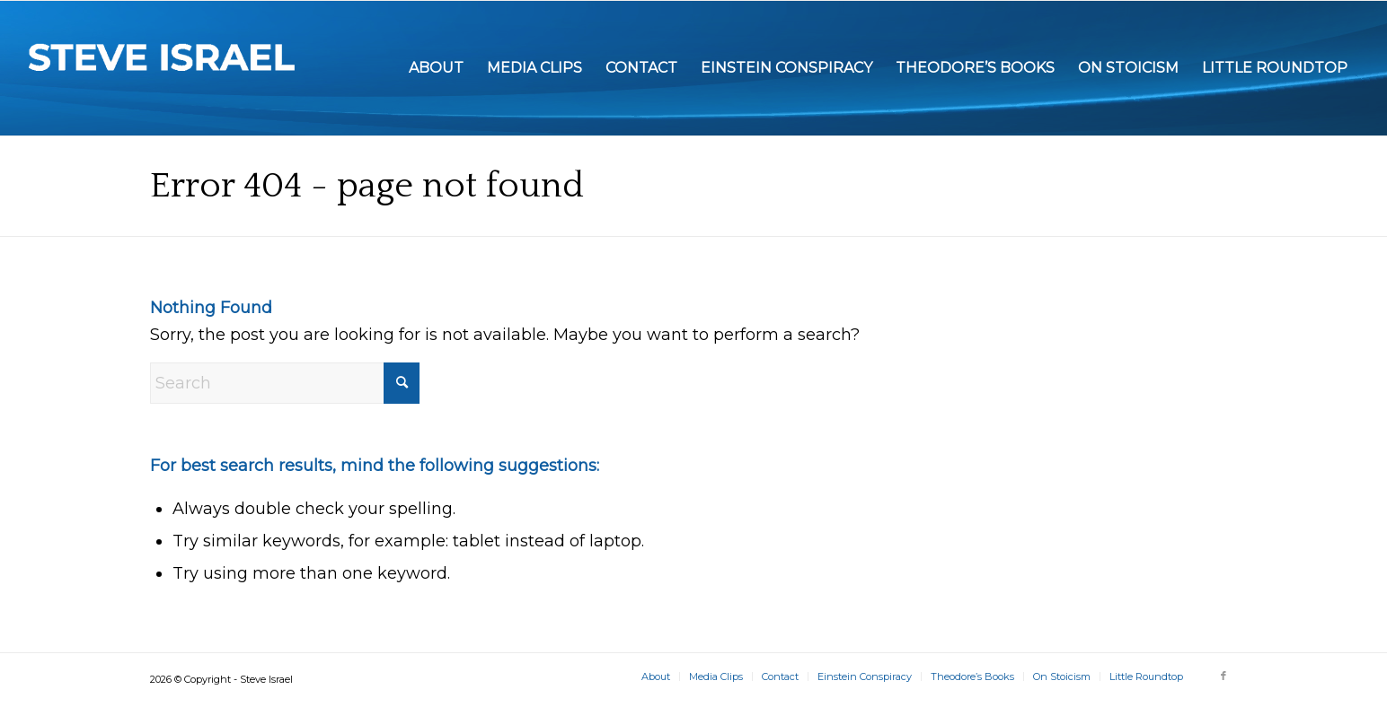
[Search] (285, 383)
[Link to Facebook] (1223, 675)
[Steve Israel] (162, 68)
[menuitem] (436, 68)
